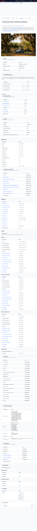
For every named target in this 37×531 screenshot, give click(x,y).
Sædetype (3, 241)
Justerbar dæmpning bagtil (6, 207)
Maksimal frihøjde (4, 213)
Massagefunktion (4, 309)
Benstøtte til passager (5, 265)
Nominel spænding (5, 111)
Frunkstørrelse (5, 189)
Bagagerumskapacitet (6, 183)
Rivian (8, 2)
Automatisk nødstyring (6, 396)
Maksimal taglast (5, 181)
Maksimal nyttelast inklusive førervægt (8, 179)
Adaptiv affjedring (4, 203)
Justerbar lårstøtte (4, 257)
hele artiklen (15, 28)
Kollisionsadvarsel (5, 386)
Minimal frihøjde (4, 215)
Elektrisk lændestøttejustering (6, 267)
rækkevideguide (12, 78)
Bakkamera (4, 368)
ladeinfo (14, 29)
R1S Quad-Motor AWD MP (15, 2)
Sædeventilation (4, 307)
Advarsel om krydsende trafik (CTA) (8, 392)
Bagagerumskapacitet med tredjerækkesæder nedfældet (11, 187)
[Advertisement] (18, 10)
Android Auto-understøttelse (7, 455)
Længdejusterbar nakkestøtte (6, 255)
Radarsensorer (5, 433)
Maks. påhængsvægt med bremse (7, 191)
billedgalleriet (21, 28)
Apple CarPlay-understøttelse (7, 457)
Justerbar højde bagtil (5, 211)
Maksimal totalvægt (5, 177)
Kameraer (4, 426)
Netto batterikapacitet (6, 103)
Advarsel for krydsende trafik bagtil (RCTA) (9, 372)
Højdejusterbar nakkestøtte (6, 253)
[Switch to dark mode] (33, 0)
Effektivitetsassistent (6, 394)
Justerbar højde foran (5, 209)
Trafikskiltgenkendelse (6, 398)
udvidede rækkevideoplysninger (24, 77)
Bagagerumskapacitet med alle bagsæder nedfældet (10, 185)
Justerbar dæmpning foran (5, 205)
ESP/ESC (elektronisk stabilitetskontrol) (8, 388)
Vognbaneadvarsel (5, 364)
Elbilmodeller (5, 2)
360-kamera (4, 370)
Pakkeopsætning (5, 109)
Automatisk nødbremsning (6, 380)
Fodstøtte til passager (5, 263)
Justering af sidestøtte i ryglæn (6, 259)
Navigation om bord (5, 459)
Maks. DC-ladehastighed (6, 105)
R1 (10, 2)
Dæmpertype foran (4, 217)
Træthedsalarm (5, 366)
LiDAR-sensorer (5, 436)
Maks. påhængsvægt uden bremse (8, 193)
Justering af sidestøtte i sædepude (7, 261)
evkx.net (2, 2)
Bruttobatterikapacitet (6, 101)
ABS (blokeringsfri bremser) (7, 378)
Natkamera (4, 400)
